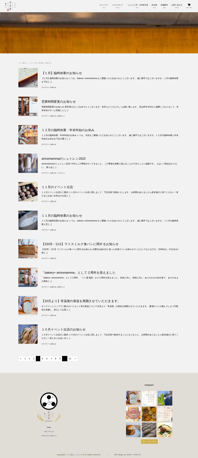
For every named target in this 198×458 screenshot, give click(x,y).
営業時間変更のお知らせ (59, 101)
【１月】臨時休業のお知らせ (62, 73)
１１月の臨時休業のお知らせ (62, 215)
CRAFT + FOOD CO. (133, 455)
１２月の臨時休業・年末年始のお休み (68, 130)
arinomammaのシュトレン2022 (64, 158)
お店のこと (61, 116)
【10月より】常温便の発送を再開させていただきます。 (81, 301)
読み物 (41, 63)
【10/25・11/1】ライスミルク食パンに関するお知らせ (80, 244)
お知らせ (53, 87)
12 (70, 359)
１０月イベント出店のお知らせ (64, 329)
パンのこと (61, 173)
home (49, 427)
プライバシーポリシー (49, 436)
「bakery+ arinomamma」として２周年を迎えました (79, 272)
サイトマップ (49, 431)
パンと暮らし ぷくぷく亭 (27, 63)
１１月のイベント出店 (57, 187)
